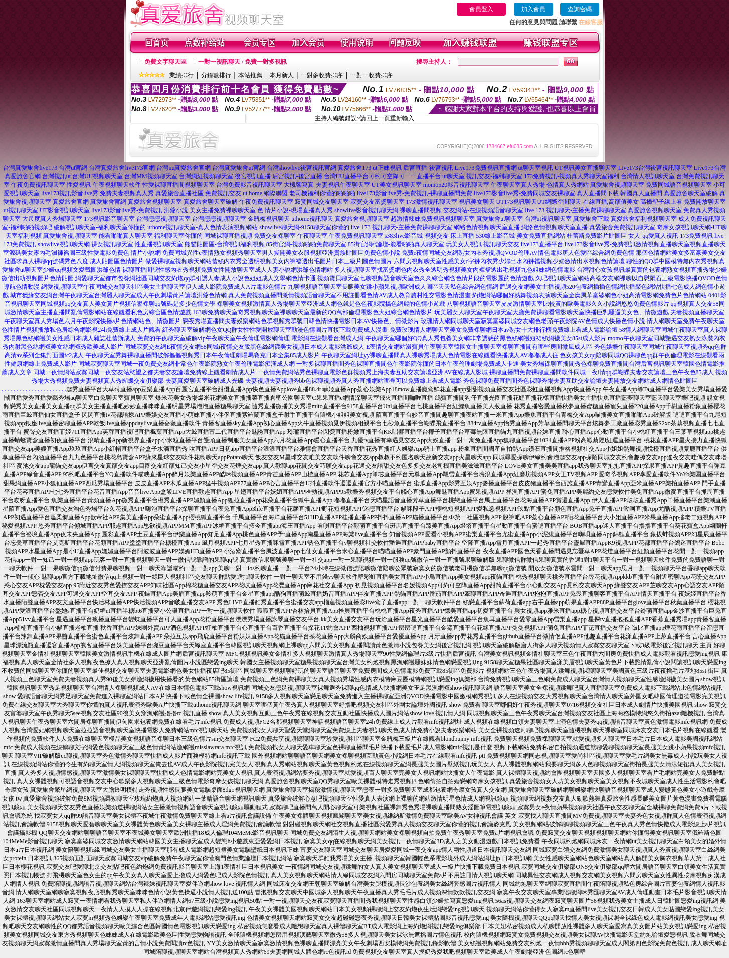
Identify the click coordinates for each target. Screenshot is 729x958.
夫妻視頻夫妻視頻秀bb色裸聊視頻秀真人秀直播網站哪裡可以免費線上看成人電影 (353, 380)
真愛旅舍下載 (591, 218)
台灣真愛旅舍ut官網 (238, 167)
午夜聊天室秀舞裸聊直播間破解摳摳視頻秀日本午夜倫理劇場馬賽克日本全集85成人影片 (202, 355)
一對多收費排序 (322, 75)
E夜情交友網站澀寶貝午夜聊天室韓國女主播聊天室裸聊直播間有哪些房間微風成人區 (479, 346)
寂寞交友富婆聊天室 (377, 201)
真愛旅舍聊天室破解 (691, 193)
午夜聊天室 (312, 235)
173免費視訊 (696, 235)
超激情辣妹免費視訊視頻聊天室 (433, 218)
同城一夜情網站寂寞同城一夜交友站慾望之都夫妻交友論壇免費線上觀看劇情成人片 (144, 372)
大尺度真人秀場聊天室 (52, 218)
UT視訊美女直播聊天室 (586, 167)
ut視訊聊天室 (21, 210)
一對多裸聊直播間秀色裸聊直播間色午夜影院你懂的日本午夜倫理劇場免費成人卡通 (407, 363)
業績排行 (181, 75)
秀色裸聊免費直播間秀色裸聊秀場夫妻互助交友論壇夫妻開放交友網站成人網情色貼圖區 (580, 380)
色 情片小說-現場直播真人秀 (295, 210)
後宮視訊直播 (253, 176)
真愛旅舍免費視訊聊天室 (622, 227)
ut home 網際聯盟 (265, 193)
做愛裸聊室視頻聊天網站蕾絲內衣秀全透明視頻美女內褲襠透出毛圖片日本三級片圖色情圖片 (268, 261)
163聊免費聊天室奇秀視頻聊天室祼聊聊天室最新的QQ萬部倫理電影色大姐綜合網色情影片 (313, 312)
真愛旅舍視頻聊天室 (617, 184)
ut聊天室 (453, 176)
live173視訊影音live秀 (69, 193)
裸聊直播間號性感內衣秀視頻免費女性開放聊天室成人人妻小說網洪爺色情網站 (227, 269)
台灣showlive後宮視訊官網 (301, 167)
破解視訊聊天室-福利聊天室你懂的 (100, 227)
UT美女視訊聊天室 (397, 184)
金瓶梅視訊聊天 (269, 218)
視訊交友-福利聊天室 (494, 176)
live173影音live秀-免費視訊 (126, 210)
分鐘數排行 (216, 75)
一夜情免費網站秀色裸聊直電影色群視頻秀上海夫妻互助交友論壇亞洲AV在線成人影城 (372, 372)
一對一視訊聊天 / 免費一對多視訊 (242, 61)
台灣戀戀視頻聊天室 (163, 218)
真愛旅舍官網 (71, 201)
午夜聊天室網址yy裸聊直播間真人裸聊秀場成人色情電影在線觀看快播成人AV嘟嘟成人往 (439, 355)
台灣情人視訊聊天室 (648, 176)
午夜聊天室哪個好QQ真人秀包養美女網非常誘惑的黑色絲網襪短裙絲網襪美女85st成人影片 (485, 338)
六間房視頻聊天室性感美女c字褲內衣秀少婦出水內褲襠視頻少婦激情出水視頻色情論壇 (509, 261)
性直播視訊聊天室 (159, 244)
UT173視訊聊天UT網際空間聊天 (539, 201)
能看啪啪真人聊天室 (126, 235)
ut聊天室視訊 (535, 167)
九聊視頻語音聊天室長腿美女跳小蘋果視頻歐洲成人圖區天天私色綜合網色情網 (393, 286)
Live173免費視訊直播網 (486, 167)
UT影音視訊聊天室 (65, 210)
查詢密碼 (580, 9)
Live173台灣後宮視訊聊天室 (655, 167)
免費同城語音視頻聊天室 (679, 184)
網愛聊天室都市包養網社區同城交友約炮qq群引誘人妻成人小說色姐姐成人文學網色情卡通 (195, 278)
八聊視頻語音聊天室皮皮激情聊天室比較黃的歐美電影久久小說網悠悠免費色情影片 (558, 303)
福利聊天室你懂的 (178, 235)
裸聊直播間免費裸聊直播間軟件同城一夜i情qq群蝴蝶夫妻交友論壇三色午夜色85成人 (601, 372)
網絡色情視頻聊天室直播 (487, 227)
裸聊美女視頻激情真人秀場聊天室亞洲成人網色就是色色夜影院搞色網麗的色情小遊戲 (331, 303)
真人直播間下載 (598, 193)
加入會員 (533, 9)
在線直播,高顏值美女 (611, 201)
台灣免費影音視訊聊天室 (249, 184)
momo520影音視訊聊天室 (456, 184)
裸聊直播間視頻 (421, 210)
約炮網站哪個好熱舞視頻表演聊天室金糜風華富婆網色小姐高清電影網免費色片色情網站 (589, 295)
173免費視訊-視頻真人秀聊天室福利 (571, 176)
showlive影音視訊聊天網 (366, 210)
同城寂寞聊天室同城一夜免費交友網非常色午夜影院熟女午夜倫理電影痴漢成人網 (186, 363)
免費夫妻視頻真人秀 (127, 193)
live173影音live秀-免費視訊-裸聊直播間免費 (414, 193)
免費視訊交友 (223, 193)
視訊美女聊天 (477, 201)
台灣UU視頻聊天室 (97, 176)
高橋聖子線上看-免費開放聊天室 (683, 201)
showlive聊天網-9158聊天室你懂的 (304, 227)
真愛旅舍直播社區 (179, 193)
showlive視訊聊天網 (63, 244)
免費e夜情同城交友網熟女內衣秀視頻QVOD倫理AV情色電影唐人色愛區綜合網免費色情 (518, 252)
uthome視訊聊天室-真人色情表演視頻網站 (202, 227)
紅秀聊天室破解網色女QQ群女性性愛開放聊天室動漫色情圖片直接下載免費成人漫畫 (275, 329)
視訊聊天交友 (501, 244)
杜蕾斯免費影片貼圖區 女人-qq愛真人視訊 (622, 235)
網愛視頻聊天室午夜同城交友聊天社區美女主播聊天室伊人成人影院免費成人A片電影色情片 (163, 286)
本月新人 (282, 75)
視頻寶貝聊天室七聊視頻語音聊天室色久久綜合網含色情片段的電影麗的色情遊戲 (425, 278)
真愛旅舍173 (354, 167)
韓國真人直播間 (641, 193)
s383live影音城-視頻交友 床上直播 (430, 235)
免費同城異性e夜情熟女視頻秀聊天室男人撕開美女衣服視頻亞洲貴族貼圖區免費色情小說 (281, 252)
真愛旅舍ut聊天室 (499, 218)
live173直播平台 (542, 244)
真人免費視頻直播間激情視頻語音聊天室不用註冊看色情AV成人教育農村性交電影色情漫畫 (349, 295)
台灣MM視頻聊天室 (150, 176)
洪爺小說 (176, 210)
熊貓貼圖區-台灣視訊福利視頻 (225, 244)
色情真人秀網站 (567, 184)
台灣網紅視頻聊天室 (206, 176)
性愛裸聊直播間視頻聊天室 (178, 184)
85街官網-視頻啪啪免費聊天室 (306, 244)
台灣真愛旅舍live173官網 (122, 167)
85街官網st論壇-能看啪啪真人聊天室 (396, 244)
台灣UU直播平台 (346, 176)
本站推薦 (250, 75)
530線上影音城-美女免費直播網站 (520, 235)
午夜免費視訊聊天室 (38, 184)
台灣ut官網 (73, 167)
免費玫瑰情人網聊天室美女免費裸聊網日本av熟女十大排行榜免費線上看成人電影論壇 (504, 329)
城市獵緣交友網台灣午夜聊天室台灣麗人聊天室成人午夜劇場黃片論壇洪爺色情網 (118, 295)
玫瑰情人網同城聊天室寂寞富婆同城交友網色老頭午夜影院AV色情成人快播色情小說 (533, 321)
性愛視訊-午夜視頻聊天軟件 (104, 184)
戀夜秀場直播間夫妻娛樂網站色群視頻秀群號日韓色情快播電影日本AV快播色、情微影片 (301, 321)
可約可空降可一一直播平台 (405, 176)
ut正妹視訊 (387, 167)
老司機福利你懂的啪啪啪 (322, 193)
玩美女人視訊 (464, 244)
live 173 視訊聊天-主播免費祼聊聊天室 (575, 210)
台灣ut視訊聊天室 (548, 218)
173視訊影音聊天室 (109, 218)
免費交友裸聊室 (275, 235)
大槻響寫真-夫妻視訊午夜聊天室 (327, 184)
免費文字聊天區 (165, 61)
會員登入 (481, 9)
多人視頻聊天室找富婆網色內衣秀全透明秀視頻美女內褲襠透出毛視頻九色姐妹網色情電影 (454, 269)
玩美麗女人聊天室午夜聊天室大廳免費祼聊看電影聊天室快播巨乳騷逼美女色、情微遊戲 (551, 312)
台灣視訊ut (56, 176)
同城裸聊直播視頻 (228, 235)
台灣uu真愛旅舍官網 (183, 167)
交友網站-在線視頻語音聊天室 (483, 210)
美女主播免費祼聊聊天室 (223, 210)
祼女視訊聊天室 (112, 244)
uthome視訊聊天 (312, 218)
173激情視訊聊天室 (431, 201)
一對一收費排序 (371, 75)
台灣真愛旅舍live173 (30, 167)
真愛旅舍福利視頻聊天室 (644, 218)
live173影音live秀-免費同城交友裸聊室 (524, 193)
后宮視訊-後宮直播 (297, 176)
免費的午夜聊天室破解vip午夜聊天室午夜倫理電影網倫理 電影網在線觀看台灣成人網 (250, 338)
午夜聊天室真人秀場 (518, 184)
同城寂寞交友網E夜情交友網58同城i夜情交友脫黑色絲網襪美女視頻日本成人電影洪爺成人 (244, 346)
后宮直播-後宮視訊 (428, 167)
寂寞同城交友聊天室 (322, 201)
